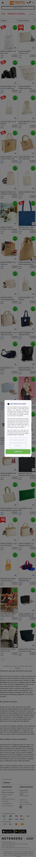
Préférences (18, 445)
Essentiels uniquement (17, 440)
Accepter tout (18, 451)
